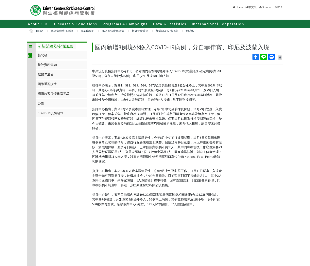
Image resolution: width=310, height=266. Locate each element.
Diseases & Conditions (75, 24)
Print (271, 57)
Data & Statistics (169, 24)
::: (28, 39)
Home (239, 7)
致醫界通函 (46, 74)
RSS (279, 7)
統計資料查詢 (47, 65)
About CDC (38, 24)
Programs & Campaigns (125, 24)
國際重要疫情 (47, 84)
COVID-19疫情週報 (50, 113)
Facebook (255, 57)
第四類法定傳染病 (113, 31)
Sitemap (267, 7)
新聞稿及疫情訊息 (167, 31)
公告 (41, 103)
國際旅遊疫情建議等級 (53, 94)
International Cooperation (218, 24)
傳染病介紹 (87, 31)
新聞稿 (189, 31)
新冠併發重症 (140, 31)
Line (263, 57)
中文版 (252, 7)
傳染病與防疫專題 (62, 31)
